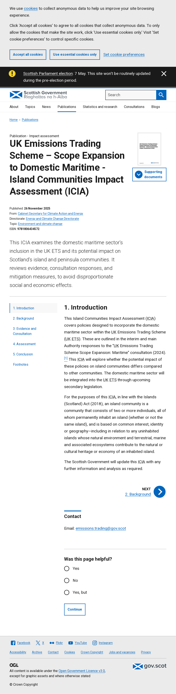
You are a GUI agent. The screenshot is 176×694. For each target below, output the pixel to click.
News (46, 107)
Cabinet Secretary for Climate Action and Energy (50, 213)
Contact (53, 652)
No (75, 580)
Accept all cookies (28, 54)
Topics (30, 107)
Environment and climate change (40, 224)
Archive (37, 652)
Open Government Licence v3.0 (82, 671)
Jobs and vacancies (122, 652)
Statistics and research (100, 107)
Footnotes (20, 364)
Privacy (146, 652)
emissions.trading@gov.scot (101, 528)
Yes (76, 568)
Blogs (155, 107)
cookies (31, 8)
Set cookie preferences (124, 54)
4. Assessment (24, 344)
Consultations (134, 107)
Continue (75, 609)
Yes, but (80, 592)
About (14, 107)
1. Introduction (23, 308)
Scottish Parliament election (48, 73)
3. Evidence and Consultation (24, 331)
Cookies (69, 652)
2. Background (23, 318)
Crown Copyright (92, 652)
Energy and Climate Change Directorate (52, 218)
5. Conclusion (23, 354)
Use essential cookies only (75, 54)
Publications (67, 107)
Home (14, 119)
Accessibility (18, 652)
